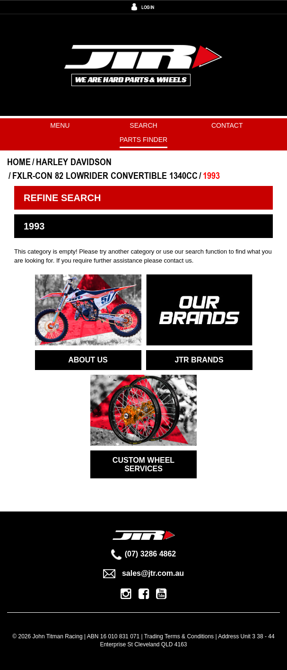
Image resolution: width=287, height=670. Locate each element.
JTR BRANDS (198, 360)
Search (143, 125)
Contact (227, 125)
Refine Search (62, 198)
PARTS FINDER (143, 139)
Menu (60, 125)
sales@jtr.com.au (143, 573)
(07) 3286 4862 (143, 554)
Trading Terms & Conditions (179, 636)
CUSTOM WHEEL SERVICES (143, 464)
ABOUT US (88, 360)
